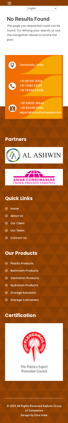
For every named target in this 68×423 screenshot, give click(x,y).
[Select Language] (41, 8)
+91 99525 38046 (32, 103)
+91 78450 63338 (31, 90)
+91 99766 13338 (30, 81)
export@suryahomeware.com (41, 112)
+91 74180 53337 (30, 86)
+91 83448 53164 (32, 108)
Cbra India (40, 415)
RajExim (48, 406)
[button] (34, 387)
